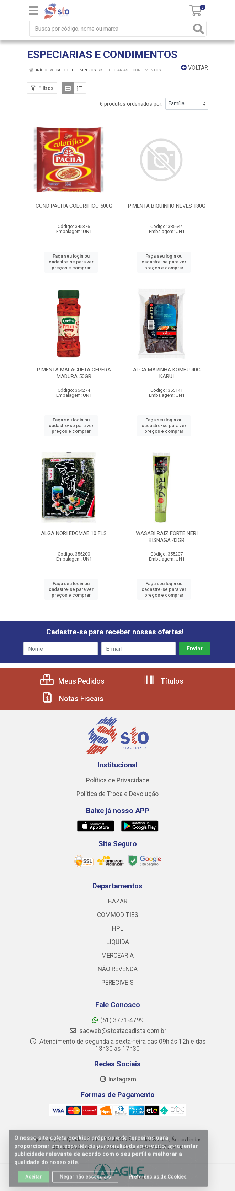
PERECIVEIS (117, 982)
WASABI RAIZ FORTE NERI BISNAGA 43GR (167, 536)
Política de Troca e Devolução (117, 793)
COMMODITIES (117, 914)
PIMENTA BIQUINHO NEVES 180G (166, 206)
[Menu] (33, 10)
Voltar (194, 67)
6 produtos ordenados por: (131, 104)
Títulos (163, 681)
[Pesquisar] (198, 28)
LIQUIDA (117, 942)
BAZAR (117, 901)
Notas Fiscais (72, 698)
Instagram (117, 1079)
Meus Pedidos (72, 681)
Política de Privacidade (117, 780)
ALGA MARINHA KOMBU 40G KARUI (167, 373)
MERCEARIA (117, 955)
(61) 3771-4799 (117, 1020)
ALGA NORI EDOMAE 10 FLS (74, 533)
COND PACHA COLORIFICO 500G (74, 206)
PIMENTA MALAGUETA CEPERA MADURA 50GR (74, 373)
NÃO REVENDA (118, 969)
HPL (117, 928)
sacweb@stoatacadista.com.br (117, 1030)
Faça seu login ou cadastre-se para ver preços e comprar (71, 261)
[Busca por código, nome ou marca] (110, 28)
